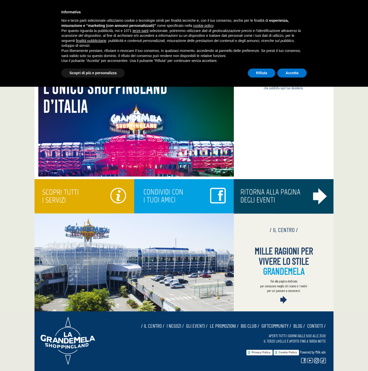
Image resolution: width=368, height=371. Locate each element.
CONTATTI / (315, 326)
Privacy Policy (261, 352)
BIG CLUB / (249, 326)
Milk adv (320, 352)
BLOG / (298, 326)
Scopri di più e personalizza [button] (93, 73)
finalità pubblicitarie (91, 41)
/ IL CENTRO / (153, 326)
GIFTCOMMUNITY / (275, 326)
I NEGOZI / (174, 326)
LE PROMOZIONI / (223, 326)
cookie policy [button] (203, 26)
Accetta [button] (291, 73)
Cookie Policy (288, 352)
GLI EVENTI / (196, 326)
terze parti (140, 31)
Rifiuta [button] (261, 73)
